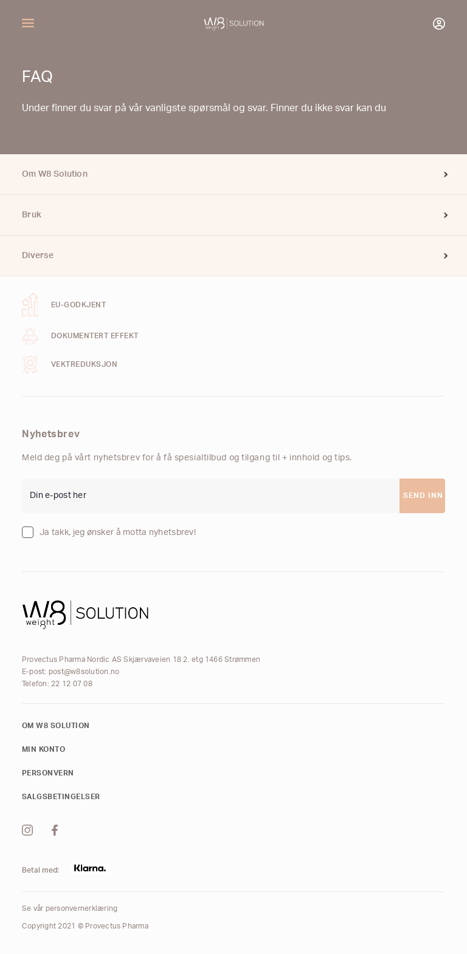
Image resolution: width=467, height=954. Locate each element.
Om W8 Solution (55, 174)
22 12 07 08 (71, 683)
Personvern (48, 773)
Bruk (31, 215)
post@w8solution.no (84, 671)
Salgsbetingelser (61, 796)
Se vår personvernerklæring (69, 908)
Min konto (43, 749)
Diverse (38, 255)
